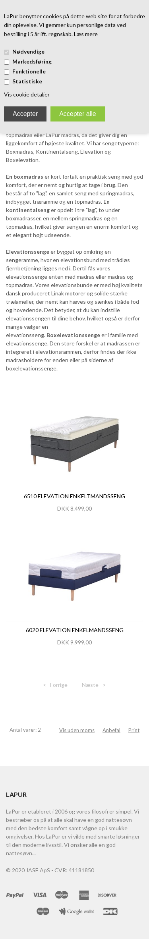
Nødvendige (28, 51)
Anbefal (111, 730)
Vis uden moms (77, 730)
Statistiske (27, 81)
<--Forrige (55, 684)
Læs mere (86, 34)
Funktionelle (29, 71)
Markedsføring (32, 61)
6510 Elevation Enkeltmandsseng (74, 496)
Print (133, 730)
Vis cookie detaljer (27, 94)
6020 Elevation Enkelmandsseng (75, 630)
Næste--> (94, 684)
